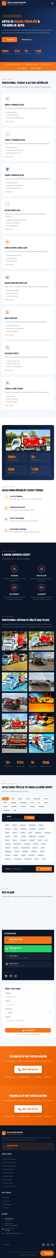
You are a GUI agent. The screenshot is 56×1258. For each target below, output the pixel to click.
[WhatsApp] (52, 1244)
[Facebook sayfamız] (6, 976)
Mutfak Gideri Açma (8, 1169)
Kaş (39, 802)
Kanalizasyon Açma (8, 1172)
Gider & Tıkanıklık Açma (9, 1159)
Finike (5, 802)
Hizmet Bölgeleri (7, 1204)
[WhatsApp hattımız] (16, 976)
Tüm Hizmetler (26, 39)
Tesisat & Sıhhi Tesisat (9, 1186)
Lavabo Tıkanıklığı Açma (9, 1166)
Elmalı (46, 798)
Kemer (46, 802)
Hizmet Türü (8, 1009)
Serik (15, 810)
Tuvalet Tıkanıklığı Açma (9, 1162)
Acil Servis (6, 1208)
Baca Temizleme (7, 1179)
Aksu (12, 798)
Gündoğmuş (23, 802)
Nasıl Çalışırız (6, 1201)
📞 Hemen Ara (9, 39)
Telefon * (7, 1001)
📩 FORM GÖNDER (28, 1030)
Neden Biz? (6, 1197)
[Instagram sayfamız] (11, 976)
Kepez (5, 806)
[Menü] (52, 3)
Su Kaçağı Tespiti (7, 1183)
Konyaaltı (14, 806)
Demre (28, 798)
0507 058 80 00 (35, 1034)
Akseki (5, 798)
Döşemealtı (37, 798)
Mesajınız (7, 1017)
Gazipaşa (13, 802)
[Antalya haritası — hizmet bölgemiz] (28, 914)
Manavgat (41, 806)
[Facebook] (43, 1244)
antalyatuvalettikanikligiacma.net (28, 1254)
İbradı (32, 802)
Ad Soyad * (8, 993)
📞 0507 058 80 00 (44, 869)
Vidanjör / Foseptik (8, 1176)
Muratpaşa (7, 810)
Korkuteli (23, 806)
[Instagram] (48, 1244)
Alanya (20, 798)
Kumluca (32, 806)
